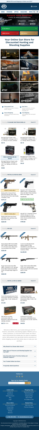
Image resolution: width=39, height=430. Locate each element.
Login (10, 399)
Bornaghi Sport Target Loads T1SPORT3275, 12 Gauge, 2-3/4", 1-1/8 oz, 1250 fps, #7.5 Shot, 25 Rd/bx (28, 159)
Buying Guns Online (29, 392)
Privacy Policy (10, 407)
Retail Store (10, 394)
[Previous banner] (3, 19)
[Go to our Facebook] (17, 376)
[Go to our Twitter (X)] (19, 376)
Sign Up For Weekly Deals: (19, 380)
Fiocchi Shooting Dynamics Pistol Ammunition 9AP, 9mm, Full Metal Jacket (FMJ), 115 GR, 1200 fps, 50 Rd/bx (9, 298)
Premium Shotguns (29, 407)
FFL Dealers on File (29, 399)
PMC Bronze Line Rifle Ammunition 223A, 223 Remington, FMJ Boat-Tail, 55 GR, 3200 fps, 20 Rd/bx (9, 319)
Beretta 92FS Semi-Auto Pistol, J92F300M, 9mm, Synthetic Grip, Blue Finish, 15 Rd (9, 218)
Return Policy (29, 397)
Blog (10, 397)
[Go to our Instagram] (22, 376)
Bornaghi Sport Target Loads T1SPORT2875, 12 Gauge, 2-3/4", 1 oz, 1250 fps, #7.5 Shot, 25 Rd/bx (9, 139)
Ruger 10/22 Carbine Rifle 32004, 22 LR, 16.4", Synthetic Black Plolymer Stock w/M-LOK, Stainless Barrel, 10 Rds (29, 268)
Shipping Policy (29, 396)
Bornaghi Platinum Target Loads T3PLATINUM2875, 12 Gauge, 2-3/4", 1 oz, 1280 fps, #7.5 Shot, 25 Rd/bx (9, 163)
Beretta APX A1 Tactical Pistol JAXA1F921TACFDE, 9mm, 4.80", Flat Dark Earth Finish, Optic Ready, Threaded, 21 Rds (9, 195)
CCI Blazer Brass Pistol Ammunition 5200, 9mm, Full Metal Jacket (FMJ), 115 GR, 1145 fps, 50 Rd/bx (28, 298)
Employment (10, 409)
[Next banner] (36, 19)
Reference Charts (10, 396)
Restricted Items (29, 394)
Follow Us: (19, 374)
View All (33, 122)
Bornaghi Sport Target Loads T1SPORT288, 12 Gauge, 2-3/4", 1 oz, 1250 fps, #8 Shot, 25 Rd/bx (28, 139)
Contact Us (10, 392)
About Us (10, 412)
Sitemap (10, 410)
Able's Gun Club (29, 405)
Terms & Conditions (10, 405)
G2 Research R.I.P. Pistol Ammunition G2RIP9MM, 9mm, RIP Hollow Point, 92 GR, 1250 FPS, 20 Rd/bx (28, 319)
